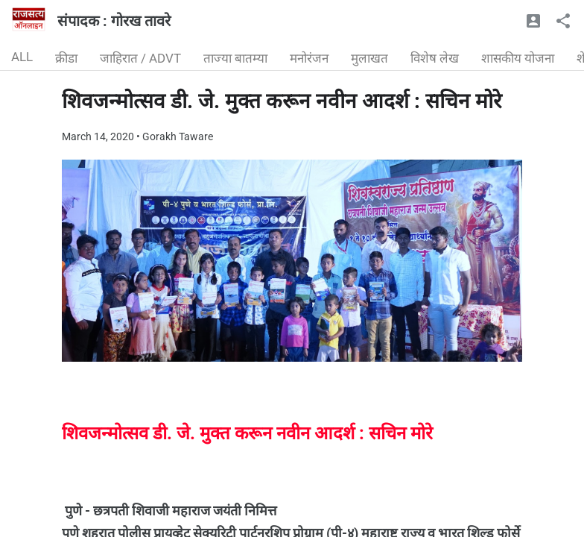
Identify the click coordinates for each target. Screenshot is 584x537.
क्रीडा (66, 58)
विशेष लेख (434, 58)
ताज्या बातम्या (235, 58)
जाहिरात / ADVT (140, 58)
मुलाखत (369, 58)
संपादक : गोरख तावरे (114, 21)
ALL (22, 56)
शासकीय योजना (517, 58)
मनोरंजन (309, 58)
